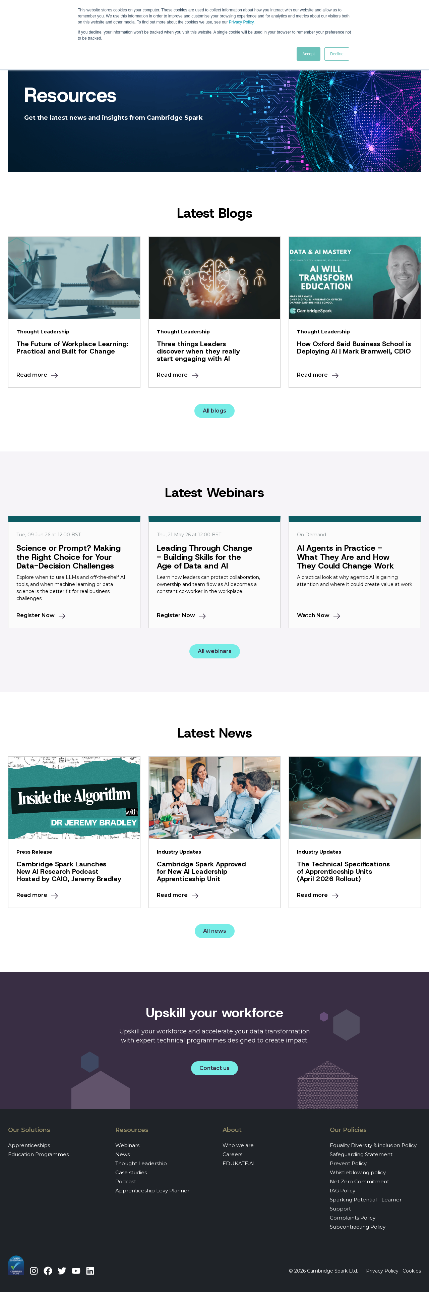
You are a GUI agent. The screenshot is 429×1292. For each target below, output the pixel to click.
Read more (31, 375)
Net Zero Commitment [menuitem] (359, 1181)
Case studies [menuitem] (131, 1172)
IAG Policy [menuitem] (342, 1190)
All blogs (214, 411)
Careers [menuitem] (232, 1154)
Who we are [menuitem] (238, 1145)
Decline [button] (337, 54)
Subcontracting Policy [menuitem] (357, 1227)
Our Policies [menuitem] (348, 1130)
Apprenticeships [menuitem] (29, 1145)
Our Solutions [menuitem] (29, 1130)
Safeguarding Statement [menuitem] (361, 1154)
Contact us (214, 1068)
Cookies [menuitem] (412, 1271)
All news (214, 931)
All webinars (215, 651)
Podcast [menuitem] (125, 1181)
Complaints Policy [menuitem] (352, 1218)
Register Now (35, 615)
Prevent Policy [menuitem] (348, 1163)
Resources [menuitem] (131, 1130)
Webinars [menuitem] (127, 1145)
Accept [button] (308, 54)
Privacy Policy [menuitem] (382, 1271)
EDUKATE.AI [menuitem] (239, 1163)
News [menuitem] (122, 1154)
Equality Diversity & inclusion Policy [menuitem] (373, 1145)
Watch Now (313, 615)
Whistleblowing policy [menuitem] (358, 1172)
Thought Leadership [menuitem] (141, 1163)
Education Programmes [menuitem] (38, 1154)
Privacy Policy (241, 22)
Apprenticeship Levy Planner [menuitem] (152, 1190)
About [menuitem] (232, 1130)
